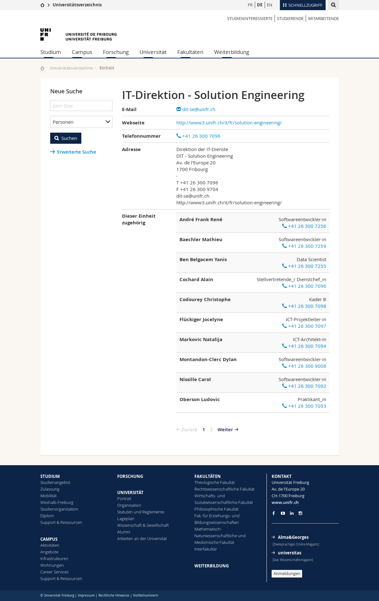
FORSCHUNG (130, 476)
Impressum (86, 595)
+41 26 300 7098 (304, 306)
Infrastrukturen (54, 558)
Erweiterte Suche (76, 152)
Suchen (69, 138)
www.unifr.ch (285, 502)
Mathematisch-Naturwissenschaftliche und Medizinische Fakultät (220, 535)
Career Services (54, 572)
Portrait (124, 498)
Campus (82, 52)
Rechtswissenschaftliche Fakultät (224, 489)
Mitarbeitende (323, 18)
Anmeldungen (287, 573)
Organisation (129, 505)
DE (259, 5)
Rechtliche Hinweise (113, 595)
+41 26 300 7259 (304, 246)
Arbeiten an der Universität (142, 538)
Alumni (123, 532)
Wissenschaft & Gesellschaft (143, 525)
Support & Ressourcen (61, 522)
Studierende (290, 18)
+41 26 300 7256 (304, 226)
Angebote (49, 552)
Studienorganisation (59, 509)
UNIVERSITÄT (130, 492)
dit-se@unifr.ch (195, 109)
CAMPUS (49, 539)
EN (269, 5)
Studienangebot (55, 482)
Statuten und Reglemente (140, 512)
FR (250, 5)
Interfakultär (205, 549)
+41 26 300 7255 (304, 266)
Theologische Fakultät (214, 482)
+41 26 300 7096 (198, 136)
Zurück (189, 429)
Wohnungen (52, 565)
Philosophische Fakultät (216, 509)
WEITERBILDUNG (211, 566)
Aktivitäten (49, 545)
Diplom (47, 515)
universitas (289, 553)
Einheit (106, 68)
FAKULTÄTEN (207, 476)
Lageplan (125, 518)
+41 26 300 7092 (304, 386)
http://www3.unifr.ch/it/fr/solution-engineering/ (229, 122)
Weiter (225, 429)
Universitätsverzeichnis (77, 5)
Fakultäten (190, 52)
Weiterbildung (231, 52)
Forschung (116, 52)
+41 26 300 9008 (304, 366)
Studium (50, 52)
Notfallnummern (145, 595)
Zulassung (49, 489)
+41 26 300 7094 (304, 346)
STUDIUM (50, 476)
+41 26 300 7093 (304, 406)
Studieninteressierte (250, 18)
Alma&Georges (293, 537)
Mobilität (48, 496)
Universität (152, 52)
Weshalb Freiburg (56, 502)
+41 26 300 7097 (304, 326)
